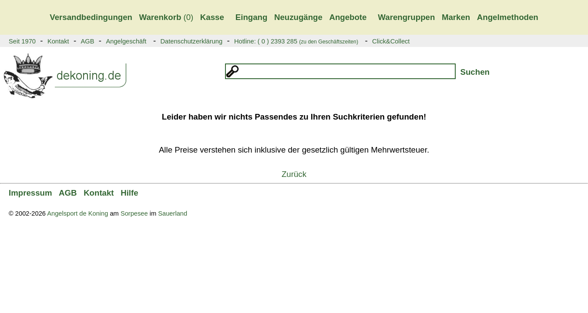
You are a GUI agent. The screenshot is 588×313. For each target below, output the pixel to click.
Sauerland (172, 213)
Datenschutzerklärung (191, 41)
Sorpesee (134, 213)
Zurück (294, 174)
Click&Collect (391, 41)
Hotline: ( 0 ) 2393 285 (296, 41)
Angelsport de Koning (77, 213)
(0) (166, 17)
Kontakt (58, 41)
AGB (87, 41)
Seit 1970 (22, 41)
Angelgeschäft (126, 41)
